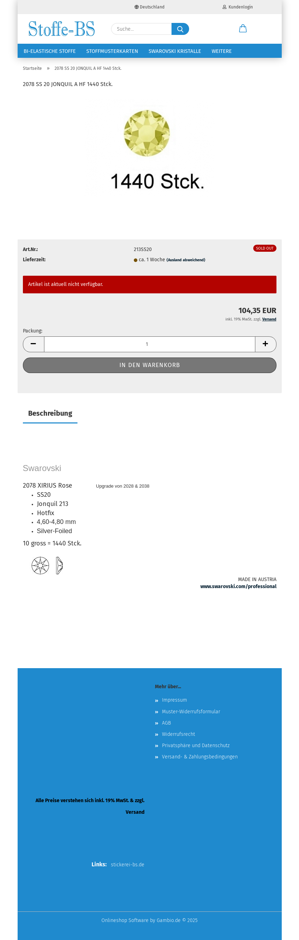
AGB (166, 723)
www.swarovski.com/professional (238, 587)
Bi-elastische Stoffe (50, 51)
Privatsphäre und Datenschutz (196, 746)
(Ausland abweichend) (186, 260)
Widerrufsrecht (178, 734)
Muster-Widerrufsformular (191, 712)
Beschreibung (50, 413)
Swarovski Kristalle (175, 51)
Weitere (222, 51)
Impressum (174, 700)
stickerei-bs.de (127, 865)
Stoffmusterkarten (112, 51)
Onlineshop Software (125, 920)
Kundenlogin (238, 7)
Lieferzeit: (34, 260)
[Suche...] (180, 29)
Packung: (32, 331)
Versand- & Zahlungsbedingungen (200, 757)
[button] (243, 29)
